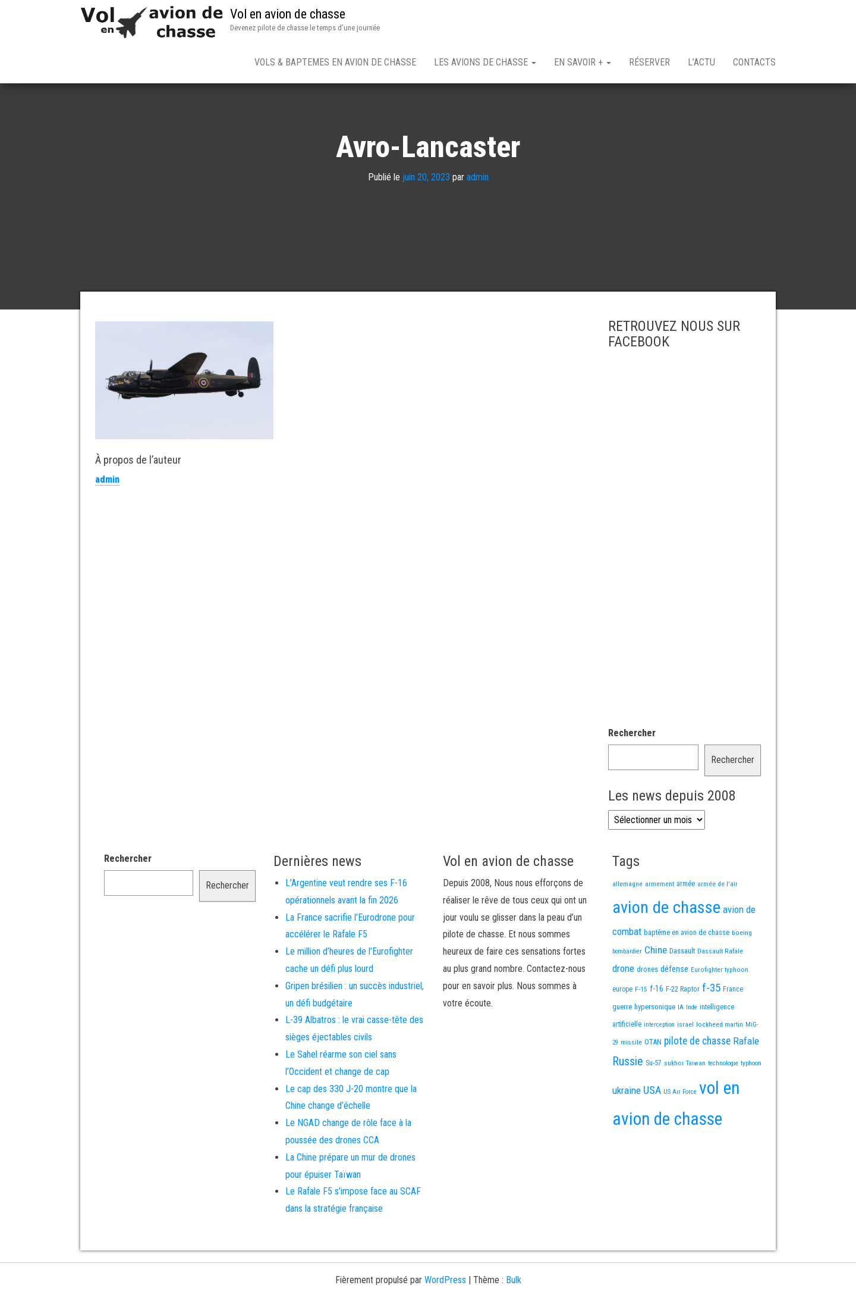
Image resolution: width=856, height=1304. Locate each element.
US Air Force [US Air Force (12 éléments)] (680, 1133)
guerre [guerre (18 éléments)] (622, 1048)
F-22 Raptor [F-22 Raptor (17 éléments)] (683, 1030)
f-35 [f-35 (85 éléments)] (711, 1029)
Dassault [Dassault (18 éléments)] (682, 992)
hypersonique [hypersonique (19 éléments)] (654, 1048)
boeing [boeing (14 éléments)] (742, 974)
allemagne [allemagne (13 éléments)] (627, 925)
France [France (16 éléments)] (733, 1031)
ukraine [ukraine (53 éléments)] (626, 1132)
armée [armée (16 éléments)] (685, 925)
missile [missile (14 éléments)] (631, 1084)
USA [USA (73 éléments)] (652, 1131)
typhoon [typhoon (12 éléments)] (751, 1105)
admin (478, 218)
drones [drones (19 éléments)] (647, 1010)
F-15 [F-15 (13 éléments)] (641, 1031)
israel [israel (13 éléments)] (685, 1066)
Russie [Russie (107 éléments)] (627, 1103)
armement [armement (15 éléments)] (659, 925)
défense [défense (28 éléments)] (674, 1011)
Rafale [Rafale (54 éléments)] (746, 1083)
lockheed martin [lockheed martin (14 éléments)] (719, 1066)
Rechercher (632, 774)
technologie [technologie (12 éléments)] (723, 1105)
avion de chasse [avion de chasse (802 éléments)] (666, 949)
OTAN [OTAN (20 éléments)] (653, 1083)
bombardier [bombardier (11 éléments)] (627, 993)
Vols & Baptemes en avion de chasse (335, 62)
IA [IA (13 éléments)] (681, 1049)
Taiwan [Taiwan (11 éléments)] (696, 1105)
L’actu (701, 62)
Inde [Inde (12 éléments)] (691, 1049)
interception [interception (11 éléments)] (659, 1066)
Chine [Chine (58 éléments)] (655, 991)
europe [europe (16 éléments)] (622, 1031)
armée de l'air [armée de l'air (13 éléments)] (717, 925)
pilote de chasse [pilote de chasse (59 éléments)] (697, 1083)
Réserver (649, 62)
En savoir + (582, 62)
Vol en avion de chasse (287, 14)
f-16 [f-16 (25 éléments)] (656, 1030)
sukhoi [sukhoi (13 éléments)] (674, 1104)
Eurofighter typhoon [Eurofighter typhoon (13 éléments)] (719, 1011)
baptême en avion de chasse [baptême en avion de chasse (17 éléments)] (686, 974)
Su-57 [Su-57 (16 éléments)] (654, 1104)
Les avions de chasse (485, 62)
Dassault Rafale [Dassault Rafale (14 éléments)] (720, 993)
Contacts (754, 62)
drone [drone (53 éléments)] (623, 1010)
